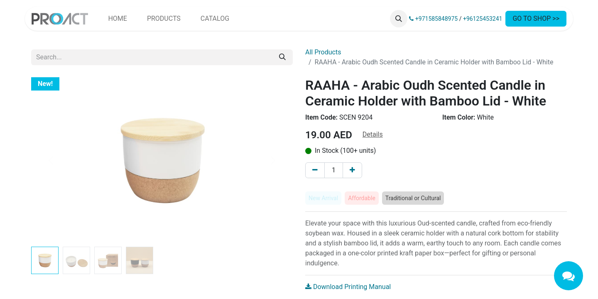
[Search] (282, 57)
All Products (323, 52)
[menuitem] (117, 18)
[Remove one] (315, 170)
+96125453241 (482, 18)
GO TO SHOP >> (535, 18)
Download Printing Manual (348, 287)
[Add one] (352, 170)
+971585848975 (433, 18)
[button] (398, 18)
